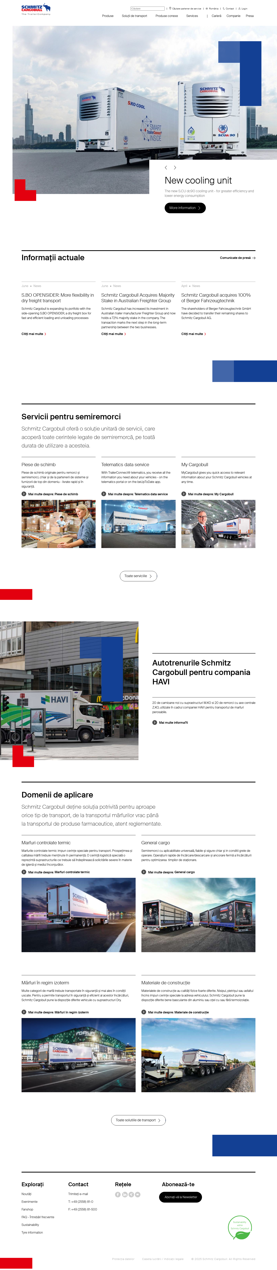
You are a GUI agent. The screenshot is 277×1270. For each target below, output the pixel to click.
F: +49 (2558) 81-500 (82, 1211)
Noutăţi (26, 1195)
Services (192, 16)
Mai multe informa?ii (173, 723)
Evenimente (30, 1203)
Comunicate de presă (235, 258)
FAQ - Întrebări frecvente (38, 1218)
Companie (233, 16)
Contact (230, 8)
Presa (250, 16)
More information (182, 207)
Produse (107, 16)
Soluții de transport (134, 16)
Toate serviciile (135, 576)
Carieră (216, 16)
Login (244, 8)
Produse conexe (167, 16)
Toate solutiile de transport (136, 1121)
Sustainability (30, 1226)
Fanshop (27, 1211)
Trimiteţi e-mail (78, 1195)
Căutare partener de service (186, 8)
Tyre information (32, 1234)
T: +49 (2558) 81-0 (80, 1203)
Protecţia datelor (123, 1260)
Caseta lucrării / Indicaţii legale (163, 1260)
